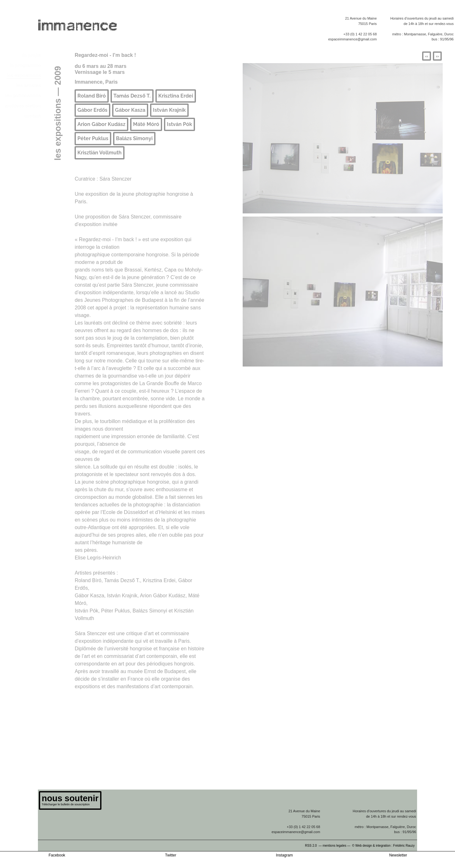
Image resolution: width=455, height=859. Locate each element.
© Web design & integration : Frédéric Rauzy (384, 845)
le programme (25, 65)
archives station (23, 105)
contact (32, 115)
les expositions (24, 75)
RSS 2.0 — (314, 845)
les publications (23, 95)
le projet (31, 55)
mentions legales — (337, 845)
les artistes (28, 85)
